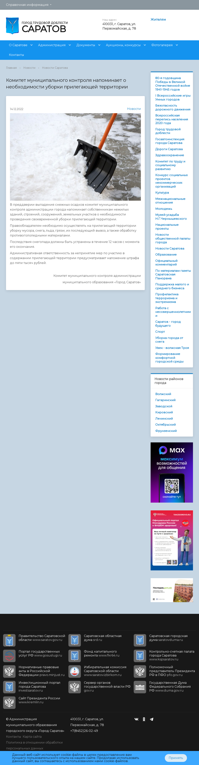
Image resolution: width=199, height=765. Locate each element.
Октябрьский (165, 424)
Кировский (164, 412)
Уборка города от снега (169, 340)
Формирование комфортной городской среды (169, 357)
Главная (11, 68)
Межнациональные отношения (170, 201)
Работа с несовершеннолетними (173, 312)
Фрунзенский (166, 431)
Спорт (160, 332)
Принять (176, 758)
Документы (85, 45)
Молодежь (163, 209)
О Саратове (18, 45)
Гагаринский (165, 400)
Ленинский (164, 418)
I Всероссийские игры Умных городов (172, 97)
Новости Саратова (55, 68)
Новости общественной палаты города (172, 238)
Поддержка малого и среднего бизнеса (172, 286)
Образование (166, 254)
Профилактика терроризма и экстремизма (166, 298)
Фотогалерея (162, 45)
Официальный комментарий (166, 262)
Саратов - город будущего (168, 323)
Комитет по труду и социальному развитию (170, 165)
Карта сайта (32, 737)
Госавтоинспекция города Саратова (169, 141)
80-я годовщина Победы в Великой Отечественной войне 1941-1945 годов (172, 83)
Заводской (163, 406)
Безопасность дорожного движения (172, 107)
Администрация (52, 45)
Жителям (158, 19)
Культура (162, 192)
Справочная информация (27, 5)
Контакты (16, 55)
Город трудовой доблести (168, 131)
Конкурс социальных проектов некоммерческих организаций (171, 180)
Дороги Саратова (169, 149)
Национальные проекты (167, 226)
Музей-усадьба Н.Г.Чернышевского (171, 217)
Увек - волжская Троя (172, 348)
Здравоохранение (169, 155)
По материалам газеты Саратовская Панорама (173, 274)
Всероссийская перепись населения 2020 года (171, 119)
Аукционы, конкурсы (123, 45)
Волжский (163, 394)
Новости (29, 68)
